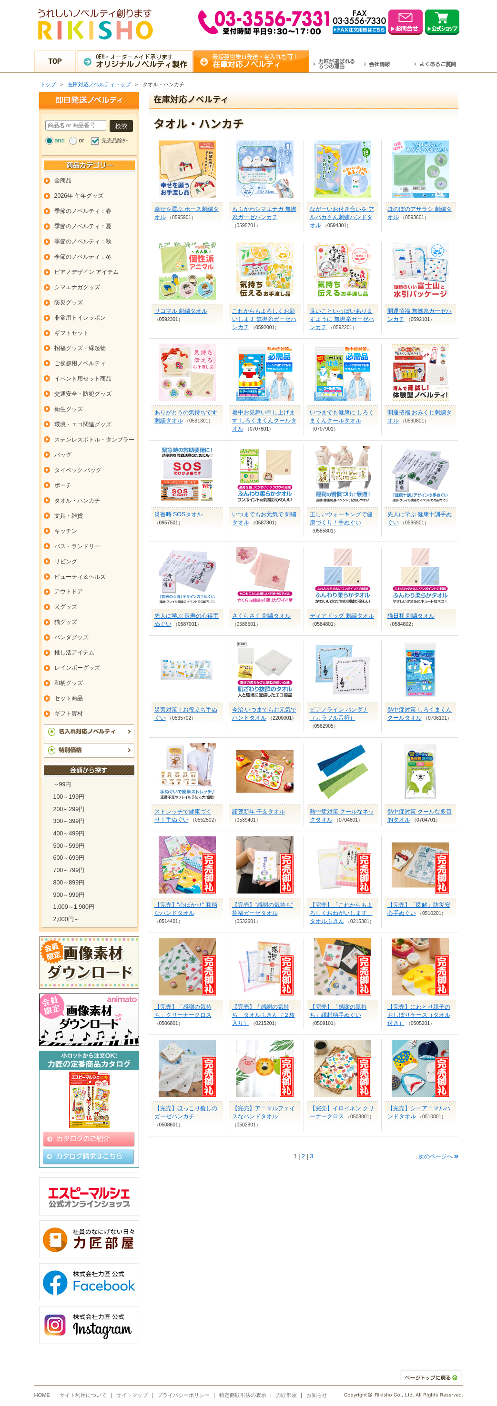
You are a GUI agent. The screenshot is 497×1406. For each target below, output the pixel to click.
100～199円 (69, 796)
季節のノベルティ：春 (83, 211)
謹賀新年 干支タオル (258, 811)
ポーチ (62, 485)
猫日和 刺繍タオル (411, 616)
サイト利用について (83, 1395)
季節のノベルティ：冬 (83, 256)
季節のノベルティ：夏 (83, 226)
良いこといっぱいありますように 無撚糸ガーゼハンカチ (342, 319)
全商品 (62, 180)
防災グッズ (68, 302)
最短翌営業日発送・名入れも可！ (260, 61)
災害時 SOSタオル (178, 514)
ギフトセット (71, 333)
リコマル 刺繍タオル (180, 311)
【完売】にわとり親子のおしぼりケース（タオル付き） (418, 1015)
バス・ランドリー (77, 546)
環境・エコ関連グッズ (83, 424)
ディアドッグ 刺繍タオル (342, 616)
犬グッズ (65, 606)
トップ (48, 84)
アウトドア (68, 591)
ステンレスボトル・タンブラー (94, 439)
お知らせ (316, 1395)
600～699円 (69, 857)
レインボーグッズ (77, 667)
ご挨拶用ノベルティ (80, 363)
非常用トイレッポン (80, 317)
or (81, 140)
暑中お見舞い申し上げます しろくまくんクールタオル (264, 420)
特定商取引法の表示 (242, 1395)
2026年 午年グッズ (78, 195)
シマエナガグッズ (77, 287)
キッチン (65, 531)
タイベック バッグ (77, 470)
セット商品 (68, 698)
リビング (65, 561)
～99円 (62, 784)
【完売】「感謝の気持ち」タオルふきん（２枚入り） (263, 1015)
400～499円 (69, 833)
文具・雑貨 (68, 515)
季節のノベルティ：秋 (83, 241)
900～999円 (69, 895)
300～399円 (69, 821)
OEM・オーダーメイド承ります (143, 61)
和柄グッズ (68, 683)
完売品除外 (114, 140)
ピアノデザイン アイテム (86, 272)
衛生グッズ (68, 409)
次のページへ (435, 1156)
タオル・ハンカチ (77, 500)
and (60, 140)
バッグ (62, 455)
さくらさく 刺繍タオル (261, 616)
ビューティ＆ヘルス (80, 576)
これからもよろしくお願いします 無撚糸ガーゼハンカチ (264, 319)
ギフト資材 (68, 713)
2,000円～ (66, 919)
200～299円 (69, 809)
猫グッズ (65, 622)
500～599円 (69, 846)
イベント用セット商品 (83, 378)
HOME (42, 1395)
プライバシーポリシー (183, 1395)
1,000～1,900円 (73, 907)
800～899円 (69, 882)
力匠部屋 (286, 1395)
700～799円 (69, 870)
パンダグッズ (71, 637)
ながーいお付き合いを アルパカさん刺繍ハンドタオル (342, 217)
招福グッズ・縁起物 (80, 348)
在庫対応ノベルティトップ (99, 84)
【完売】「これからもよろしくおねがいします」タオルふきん (341, 913)
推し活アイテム (74, 652)
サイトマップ (132, 1395)
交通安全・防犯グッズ (83, 394)
